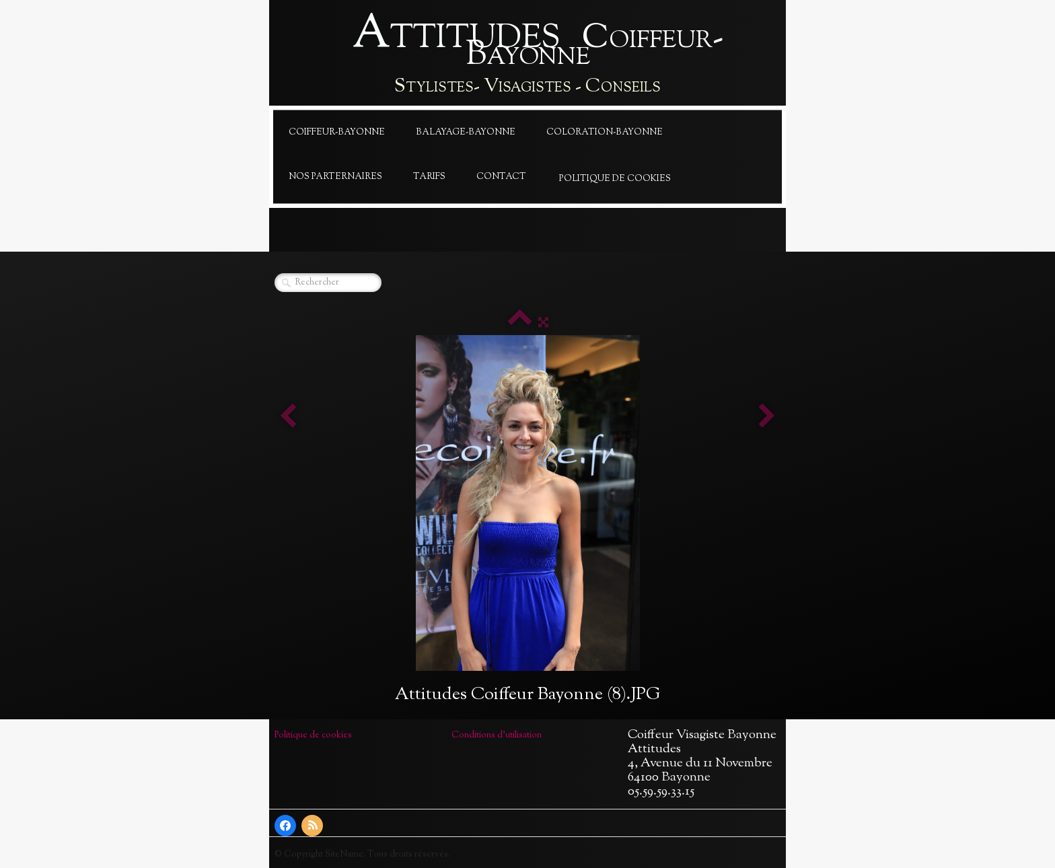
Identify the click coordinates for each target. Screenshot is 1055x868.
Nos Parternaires (335, 177)
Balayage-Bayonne (465, 132)
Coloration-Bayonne (604, 132)
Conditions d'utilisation (496, 735)
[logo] (527, 56)
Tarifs (429, 177)
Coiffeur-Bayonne (337, 132)
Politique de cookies (615, 179)
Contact (501, 177)
